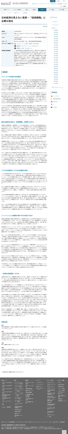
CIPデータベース (50, 386)
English (58, 1)
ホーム (2, 12)
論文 (15, 380)
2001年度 (56, 83)
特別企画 (60, 398)
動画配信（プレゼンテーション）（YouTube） (28, 46)
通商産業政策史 (29, 388)
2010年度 (56, 64)
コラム (59, 382)
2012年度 (56, 60)
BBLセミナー (17, 12)
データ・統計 (50, 380)
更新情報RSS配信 (56, 98)
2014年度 (56, 55)
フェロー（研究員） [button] (17, 9)
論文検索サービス (62, 3)
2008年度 (56, 68)
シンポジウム (55, 21)
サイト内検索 (63, 6)
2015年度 (56, 53)
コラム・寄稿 (61, 380)
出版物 (26, 380)
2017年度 (56, 49)
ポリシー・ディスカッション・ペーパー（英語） (19, 394)
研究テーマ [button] (6, 9)
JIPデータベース (50, 382)
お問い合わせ (53, 3)
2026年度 (56, 30)
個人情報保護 (11, 422)
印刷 (46, 26)
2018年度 (56, 47)
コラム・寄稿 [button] (62, 9)
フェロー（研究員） (6, 407)
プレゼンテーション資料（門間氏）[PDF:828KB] (28, 43)
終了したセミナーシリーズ (57, 87)
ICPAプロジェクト (51, 414)
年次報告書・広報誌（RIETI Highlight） (29, 395)
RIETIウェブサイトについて (35, 422)
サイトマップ (42, 3)
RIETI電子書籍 (29, 392)
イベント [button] (42, 9)
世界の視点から (61, 392)
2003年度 (56, 79)
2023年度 (25, 12)
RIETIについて (35, 3)
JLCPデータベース (51, 388)
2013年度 (56, 57)
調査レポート (17, 413)
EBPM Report (61, 386)
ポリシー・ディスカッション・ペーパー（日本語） (19, 390)
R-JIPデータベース (51, 384)
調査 (3, 404)
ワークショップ (55, 24)
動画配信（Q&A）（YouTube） (24, 48)
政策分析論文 (17, 411)
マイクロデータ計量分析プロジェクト (51, 408)
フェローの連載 (61, 390)
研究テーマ (4, 380)
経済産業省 (62, 422)
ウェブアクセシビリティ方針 (22, 422)
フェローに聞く (61, 388)
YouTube (55, 107)
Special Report (61, 384)
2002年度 (56, 81)
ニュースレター (56, 96)
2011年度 (56, 62)
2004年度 (56, 76)
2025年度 (56, 32)
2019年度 (56, 45)
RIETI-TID (49, 402)
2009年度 (56, 66)
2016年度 (56, 51)
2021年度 (56, 40)
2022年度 (56, 38)
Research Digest (18, 409)
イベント (9, 12)
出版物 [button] (34, 9)
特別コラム (60, 393)
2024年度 (56, 34)
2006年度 (56, 72)
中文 (64, 1)
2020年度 (56, 43)
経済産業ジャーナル (62, 400)
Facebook (55, 101)
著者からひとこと (29, 390)
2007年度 (56, 70)
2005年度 (56, 74)
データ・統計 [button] (51, 9)
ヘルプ (48, 3)
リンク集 (49, 416)
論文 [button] (26, 9)
